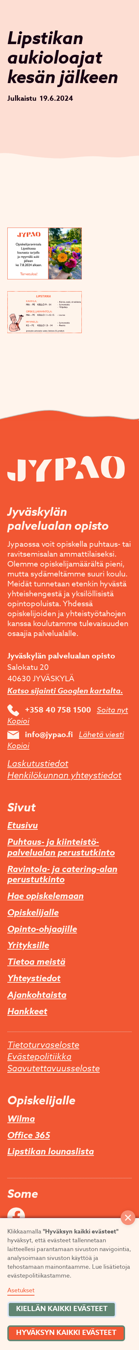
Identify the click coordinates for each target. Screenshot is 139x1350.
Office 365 (28, 1136)
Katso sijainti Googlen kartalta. (65, 690)
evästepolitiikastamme (38, 1275)
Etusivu (22, 826)
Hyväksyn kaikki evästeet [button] (66, 1333)
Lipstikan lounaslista (50, 1152)
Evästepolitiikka (39, 1057)
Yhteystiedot (34, 979)
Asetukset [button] (20, 1290)
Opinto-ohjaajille (42, 929)
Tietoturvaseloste (43, 1045)
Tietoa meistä (36, 962)
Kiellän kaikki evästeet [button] (61, 1309)
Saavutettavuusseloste (53, 1068)
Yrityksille (28, 945)
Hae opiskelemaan (45, 896)
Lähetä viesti (101, 734)
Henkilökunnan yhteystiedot (64, 775)
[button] (128, 1217)
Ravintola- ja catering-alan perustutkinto (62, 875)
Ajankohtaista (36, 995)
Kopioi (18, 721)
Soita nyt (112, 710)
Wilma (21, 1119)
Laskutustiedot (37, 764)
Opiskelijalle (33, 913)
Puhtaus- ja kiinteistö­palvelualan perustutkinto (61, 847)
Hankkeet (27, 1012)
